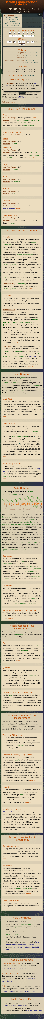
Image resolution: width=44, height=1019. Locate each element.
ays (10, 322)
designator (7, 244)
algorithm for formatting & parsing (15, 550)
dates (22, 561)
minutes (17, 182)
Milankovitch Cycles (10, 812)
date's (33, 242)
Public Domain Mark (34, 1011)
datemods (19, 634)
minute (4, 524)
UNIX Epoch (22, 97)
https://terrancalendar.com (15, 1006)
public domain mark (24, 889)
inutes (35, 320)
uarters (6, 325)
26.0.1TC (28, 58)
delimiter (6, 351)
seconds (17, 194)
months (22, 795)
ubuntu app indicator (27, 924)
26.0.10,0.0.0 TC (31, 53)
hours (16, 170)
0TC (35, 436)
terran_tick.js (7, 981)
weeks (5, 673)
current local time (12, 17)
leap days (9, 157)
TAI (35, 83)
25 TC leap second (12, 25)
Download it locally (9, 968)
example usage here (27, 991)
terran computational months (28, 120)
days (16, 144)
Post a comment (11, 934)
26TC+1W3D (30, 60)
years (25, 637)
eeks (15, 322)
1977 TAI (28, 86)
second (11, 524)
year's (22, 378)
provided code (20, 927)
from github (23, 968)
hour (35, 522)
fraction (18, 524)
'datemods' (20, 745)
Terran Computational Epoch (26, 542)
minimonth (22, 123)
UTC (6, 86)
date (22, 390)
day (31, 522)
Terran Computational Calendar (22, 3)
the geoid (11, 208)
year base (31, 439)
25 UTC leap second (12, 23)
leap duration (28, 125)
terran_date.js (30, 978)
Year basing (21, 284)
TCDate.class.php (8, 991)
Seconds (11, 223)
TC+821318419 (29, 76)
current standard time (12, 19)
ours (5, 322)
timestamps (7, 564)
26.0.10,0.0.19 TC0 (32, 63)
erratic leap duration (25, 255)
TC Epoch (12, 21)
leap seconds (34, 155)
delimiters (31, 519)
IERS (29, 426)
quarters (18, 760)
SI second (17, 206)
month (26, 522)
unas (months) (25, 322)
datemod (6, 277)
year (21, 522)
